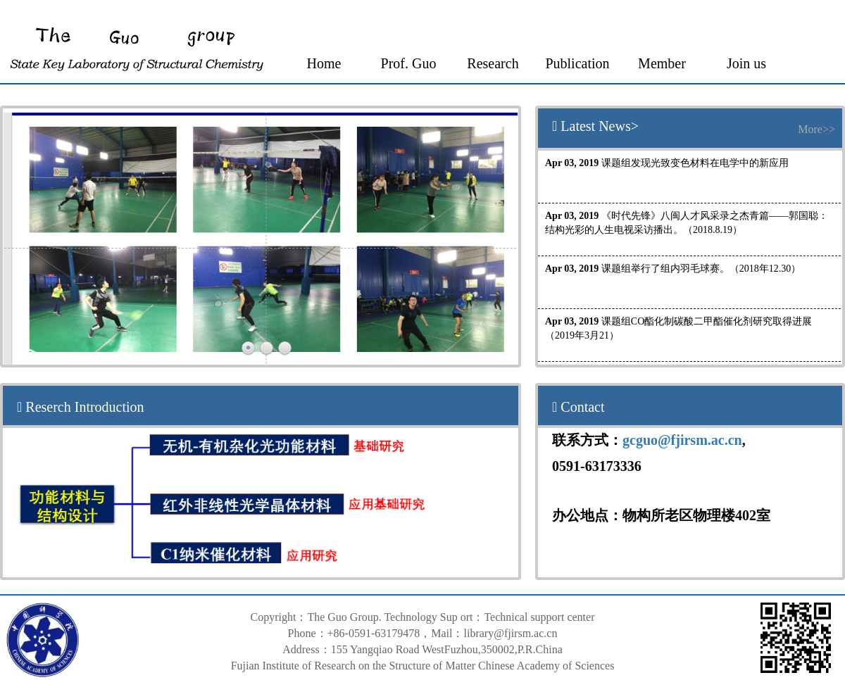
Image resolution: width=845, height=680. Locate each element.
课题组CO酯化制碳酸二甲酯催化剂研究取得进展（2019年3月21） (678, 328)
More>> (816, 129)
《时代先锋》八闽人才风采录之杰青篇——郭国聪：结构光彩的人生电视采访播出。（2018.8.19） (686, 222)
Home (324, 63)
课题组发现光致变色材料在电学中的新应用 (667, 163)
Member (662, 63)
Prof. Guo (409, 63)
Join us (746, 63)
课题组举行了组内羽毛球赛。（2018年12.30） (673, 268)
